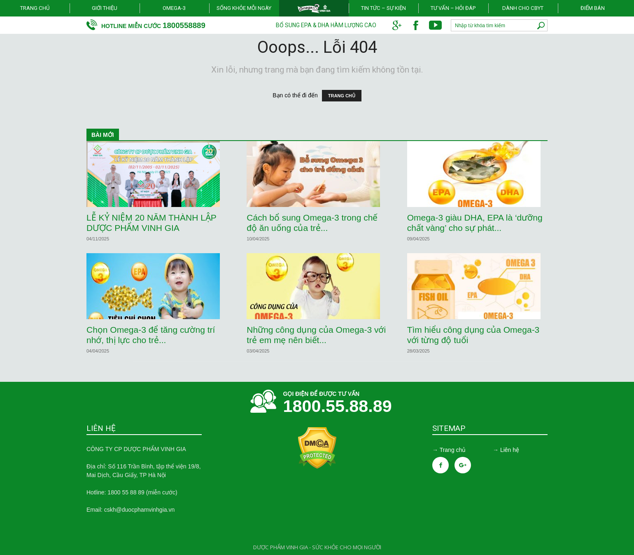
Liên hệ (509, 450)
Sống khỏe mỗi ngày (244, 8)
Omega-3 (174, 8)
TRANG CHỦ (341, 95)
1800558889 (184, 25)
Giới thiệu (104, 8)
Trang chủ (34, 8)
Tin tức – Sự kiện (383, 8)
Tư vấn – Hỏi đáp (453, 8)
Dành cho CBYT (522, 8)
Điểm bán (592, 8)
